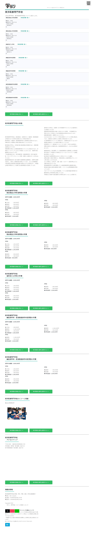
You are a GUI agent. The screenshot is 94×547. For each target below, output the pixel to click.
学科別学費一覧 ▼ (25, 17)
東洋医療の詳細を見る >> (16, 114)
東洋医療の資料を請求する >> (41, 114)
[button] (25, 413)
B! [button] (7, 524)
